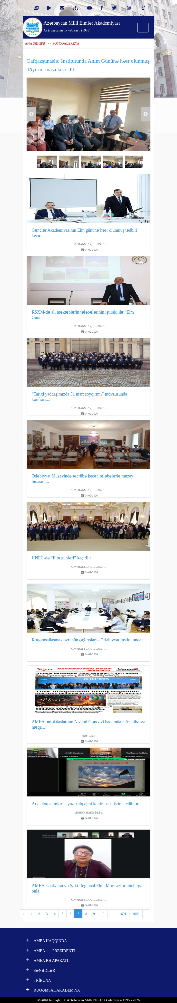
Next (145, 114)
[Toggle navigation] (142, 27)
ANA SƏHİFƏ (35, 43)
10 (102, 914)
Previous (31, 114)
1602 (135, 914)
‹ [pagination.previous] (23, 914)
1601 (122, 914)
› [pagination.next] (146, 914)
